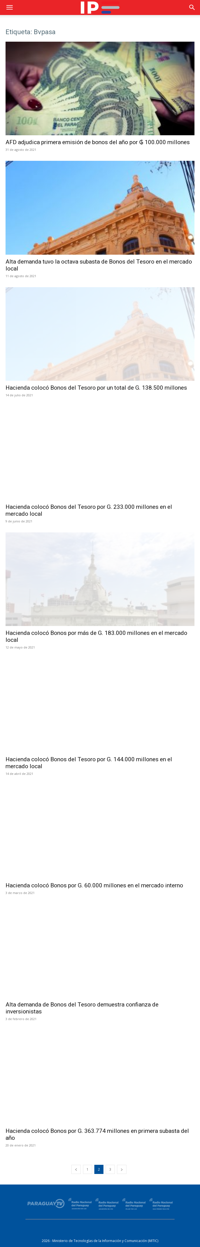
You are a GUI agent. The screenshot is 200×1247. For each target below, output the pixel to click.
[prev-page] (76, 1169)
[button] (9, 7)
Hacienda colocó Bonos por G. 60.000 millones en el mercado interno (94, 885)
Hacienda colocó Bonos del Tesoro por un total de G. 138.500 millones (96, 387)
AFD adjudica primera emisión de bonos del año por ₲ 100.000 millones (98, 142)
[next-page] (121, 1169)
